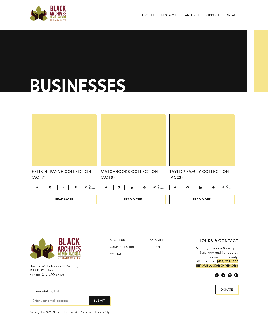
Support (212, 15)
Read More (64, 202)
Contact (230, 15)
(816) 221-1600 (227, 264)
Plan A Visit (191, 15)
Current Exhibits (123, 249)
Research (169, 15)
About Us (149, 15)
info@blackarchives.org (216, 268)
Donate (226, 291)
